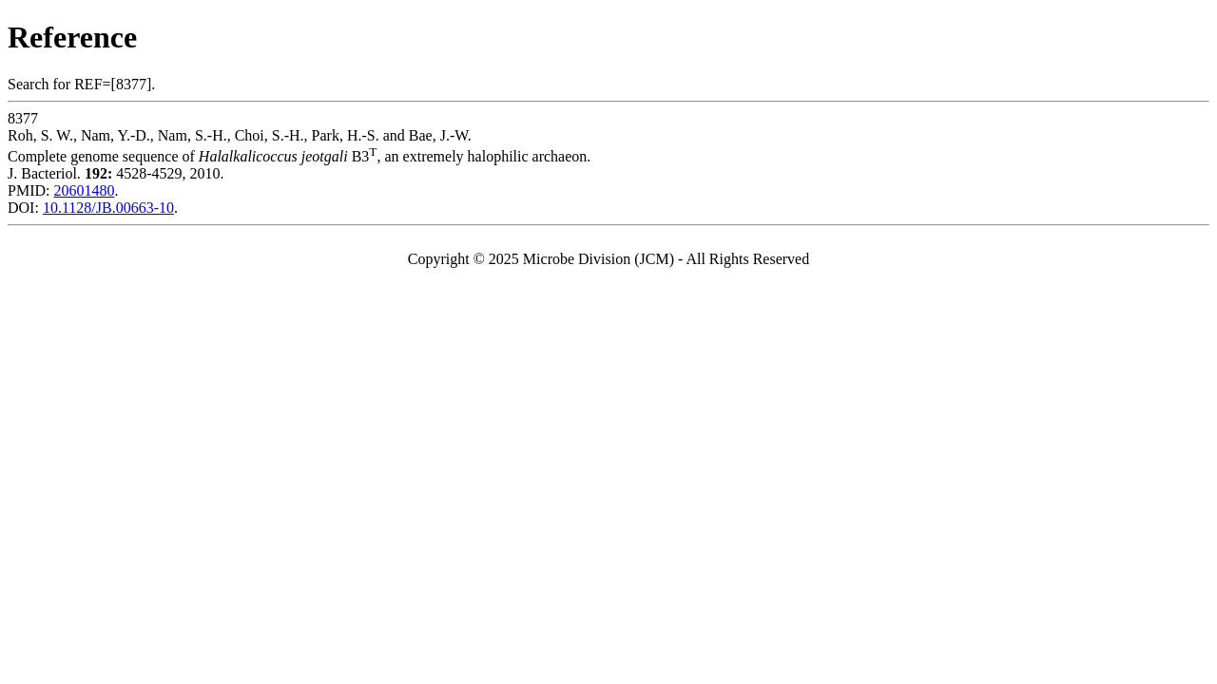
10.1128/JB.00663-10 (108, 208)
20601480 (83, 190)
